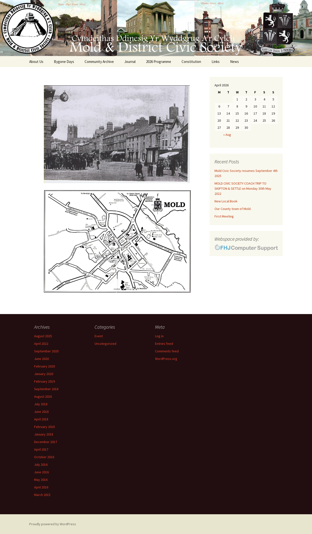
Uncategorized (105, 343)
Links (216, 61)
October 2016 (44, 457)
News (234, 61)
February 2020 (44, 366)
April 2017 (41, 449)
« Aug (227, 134)
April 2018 (41, 419)
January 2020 (43, 374)
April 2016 (41, 487)
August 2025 (43, 336)
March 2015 (42, 495)
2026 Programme (158, 61)
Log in (159, 336)
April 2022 (41, 343)
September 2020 (46, 351)
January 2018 (43, 434)
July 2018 (41, 404)
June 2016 (41, 472)
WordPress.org (166, 358)
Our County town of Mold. (232, 209)
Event (99, 336)
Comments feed (167, 351)
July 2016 (41, 464)
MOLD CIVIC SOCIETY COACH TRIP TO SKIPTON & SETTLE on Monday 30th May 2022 (242, 188)
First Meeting (224, 216)
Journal (130, 61)
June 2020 (41, 358)
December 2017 (45, 442)
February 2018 (44, 427)
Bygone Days (64, 61)
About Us (36, 61)
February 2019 (44, 381)
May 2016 (41, 479)
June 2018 (41, 411)
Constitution (191, 61)
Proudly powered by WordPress (52, 524)
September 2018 (46, 389)
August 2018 (43, 396)
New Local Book (225, 201)
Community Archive (99, 61)
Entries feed (164, 343)
